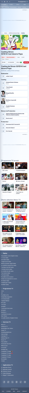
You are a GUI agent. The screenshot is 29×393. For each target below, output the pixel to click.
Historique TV (4, 336)
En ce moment (14, 7)
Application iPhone (6, 367)
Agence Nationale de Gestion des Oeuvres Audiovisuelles (15, 114)
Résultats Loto (4, 349)
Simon (5, 33)
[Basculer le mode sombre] (7, 2)
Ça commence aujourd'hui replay (8, 265)
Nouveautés (4, 359)
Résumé (3, 62)
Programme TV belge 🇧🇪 (6, 351)
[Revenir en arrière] (10, 2)
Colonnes (24, 7)
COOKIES (8, 391)
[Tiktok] (20, 381)
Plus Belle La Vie (5, 295)
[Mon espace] (5, 2)
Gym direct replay (5, 259)
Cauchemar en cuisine (6, 314)
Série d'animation (10, 57)
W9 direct (3, 310)
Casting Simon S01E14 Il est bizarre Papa (12, 53)
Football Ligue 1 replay (6, 282)
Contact (3, 360)
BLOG (18, 391)
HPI (2, 293)
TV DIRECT (11, 4)
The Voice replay (5, 275)
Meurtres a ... (4, 312)
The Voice (3, 304)
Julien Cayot (9, 76)
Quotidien (3, 306)
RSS (14, 391)
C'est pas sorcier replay (6, 269)
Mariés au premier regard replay (8, 263)
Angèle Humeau (10, 106)
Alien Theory (4, 316)
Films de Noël (4, 341)
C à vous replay (4, 257)
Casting (23, 33)
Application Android (6, 369)
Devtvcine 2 (9, 118)
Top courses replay (5, 273)
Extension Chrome (6, 371)
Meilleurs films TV (5, 338)
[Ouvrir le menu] (2, 2)
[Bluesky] (12, 381)
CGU (3, 391)
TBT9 (2, 291)
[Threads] (16, 381)
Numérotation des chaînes (7, 328)
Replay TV (3, 330)
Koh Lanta (3, 302)
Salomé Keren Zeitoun (12, 82)
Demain (19, 7)
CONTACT (24, 391)
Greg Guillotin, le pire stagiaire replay (9, 255)
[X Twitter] (8, 381)
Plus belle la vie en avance (7, 276)
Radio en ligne (4, 334)
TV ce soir (7, 7)
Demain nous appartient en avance (9, 278)
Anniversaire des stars (6, 343)
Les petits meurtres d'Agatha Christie (9, 318)
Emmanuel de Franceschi (13, 124)
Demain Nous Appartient (6, 296)
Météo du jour (4, 345)
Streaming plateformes (6, 332)
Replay (19, 62)
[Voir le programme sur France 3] (8, 178)
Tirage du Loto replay (6, 261)
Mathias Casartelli (11, 100)
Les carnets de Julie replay (7, 271)
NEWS (25, 4)
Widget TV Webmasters (7, 375)
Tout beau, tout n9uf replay (7, 267)
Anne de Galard (10, 127)
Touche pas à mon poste (6, 308)
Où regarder (11, 62)
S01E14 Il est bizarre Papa (14, 33)
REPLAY (18, 4)
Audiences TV (4, 326)
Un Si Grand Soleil (5, 298)
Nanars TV (3, 339)
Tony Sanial (9, 87)
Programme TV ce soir (10, 161)
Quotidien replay (5, 284)
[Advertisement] (14, 20)
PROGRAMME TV (4, 4)
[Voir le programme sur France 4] (21, 178)
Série (3, 57)
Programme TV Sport (6, 357)
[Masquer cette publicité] (25, 10)
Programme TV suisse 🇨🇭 (7, 353)
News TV (3, 324)
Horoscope (3, 347)
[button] (24, 381)
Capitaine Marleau (5, 300)
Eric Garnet (9, 131)
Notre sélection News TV (11, 200)
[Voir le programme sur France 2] (21, 167)
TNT (2, 7)
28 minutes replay (5, 280)
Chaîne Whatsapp (6, 373)
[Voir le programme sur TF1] (8, 167)
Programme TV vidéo (6, 355)
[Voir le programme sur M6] (21, 189)
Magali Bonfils (10, 93)
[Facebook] (4, 381)
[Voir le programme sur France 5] (8, 189)
